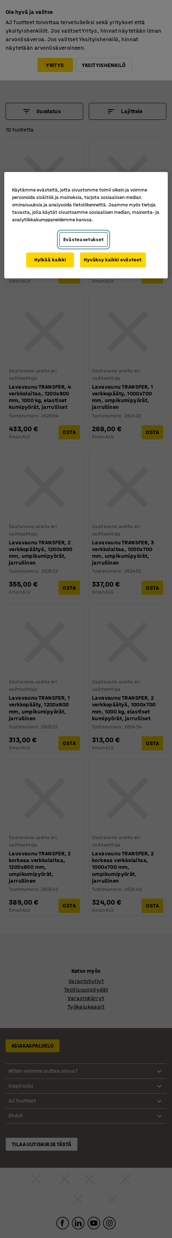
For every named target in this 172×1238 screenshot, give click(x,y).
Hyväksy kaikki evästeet (113, 260)
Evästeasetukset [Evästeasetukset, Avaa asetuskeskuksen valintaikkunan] (83, 240)
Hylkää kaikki (50, 260)
